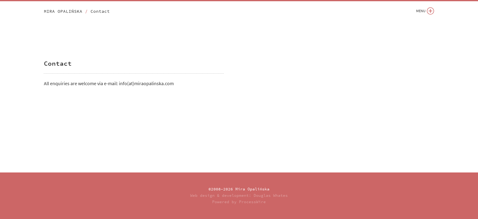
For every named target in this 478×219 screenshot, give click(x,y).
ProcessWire (252, 202)
